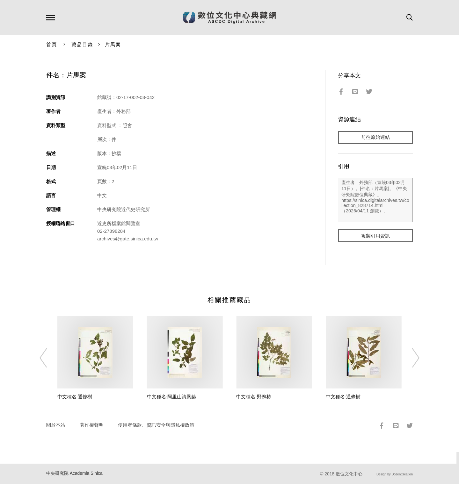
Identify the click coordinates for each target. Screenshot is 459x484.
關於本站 (55, 425)
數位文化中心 (349, 474)
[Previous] (49, 358)
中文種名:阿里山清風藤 (171, 396)
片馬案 (113, 44)
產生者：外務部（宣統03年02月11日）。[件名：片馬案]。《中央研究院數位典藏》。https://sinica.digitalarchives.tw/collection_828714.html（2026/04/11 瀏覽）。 (375, 200)
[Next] (410, 358)
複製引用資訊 (375, 236)
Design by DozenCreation (394, 474)
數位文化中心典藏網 (229, 17)
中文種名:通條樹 (74, 396)
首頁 (51, 44)
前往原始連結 (375, 137)
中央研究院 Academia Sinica (74, 473)
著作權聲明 (92, 425)
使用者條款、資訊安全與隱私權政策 (156, 425)
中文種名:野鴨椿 (253, 396)
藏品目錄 (82, 44)
